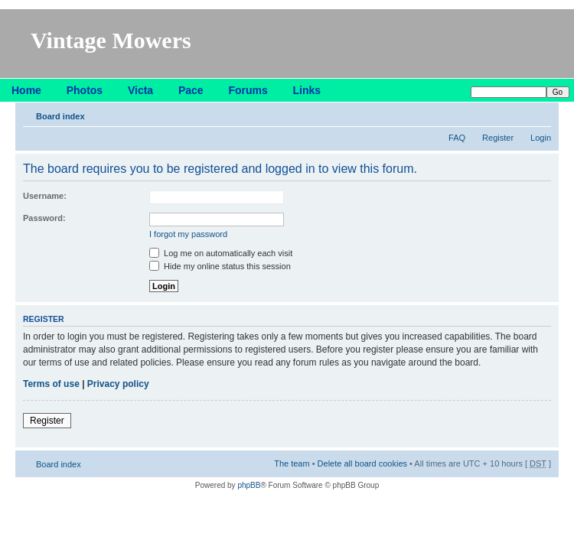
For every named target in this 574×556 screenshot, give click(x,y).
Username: (45, 195)
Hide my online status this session (220, 266)
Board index (60, 116)
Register (498, 137)
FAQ (456, 137)
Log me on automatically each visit (220, 253)
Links (307, 90)
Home (26, 90)
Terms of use (51, 384)
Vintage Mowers (111, 40)
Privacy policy (118, 384)
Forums (247, 90)
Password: (44, 218)
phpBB (248, 485)
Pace (191, 90)
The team (291, 463)
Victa (140, 90)
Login (540, 137)
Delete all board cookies (362, 463)
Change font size (540, 113)
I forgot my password (188, 234)
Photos (85, 90)
